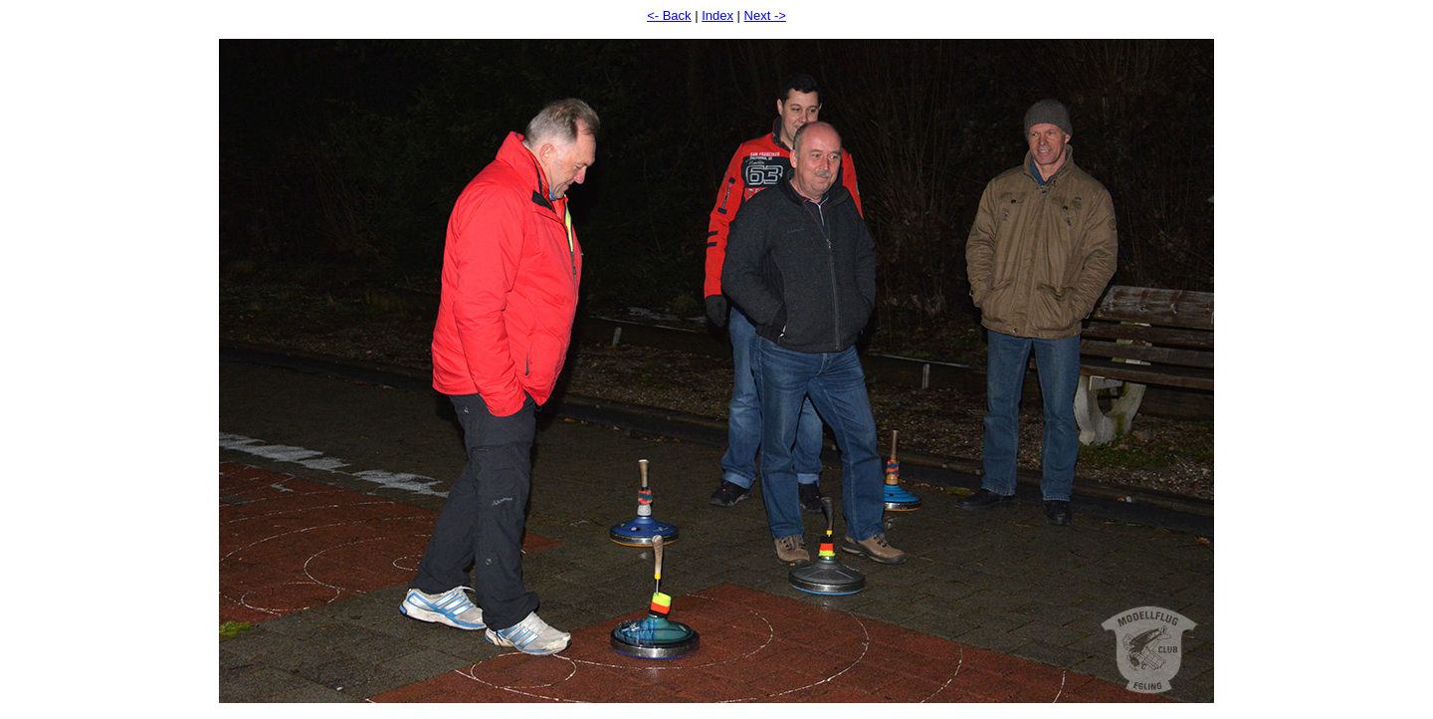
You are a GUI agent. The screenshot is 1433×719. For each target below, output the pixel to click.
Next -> (765, 15)
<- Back (669, 15)
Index (717, 15)
